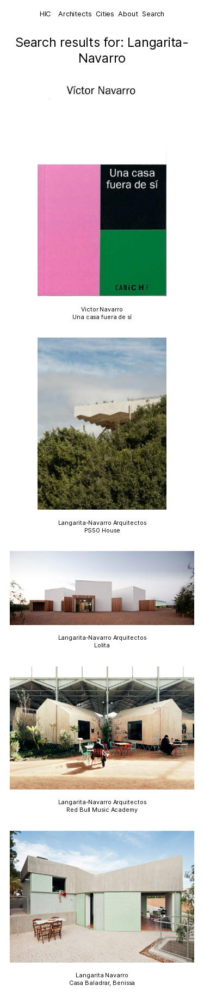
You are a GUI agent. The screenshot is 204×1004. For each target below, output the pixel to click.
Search (153, 14)
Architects (75, 14)
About (128, 14)
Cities (105, 14)
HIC (45, 14)
